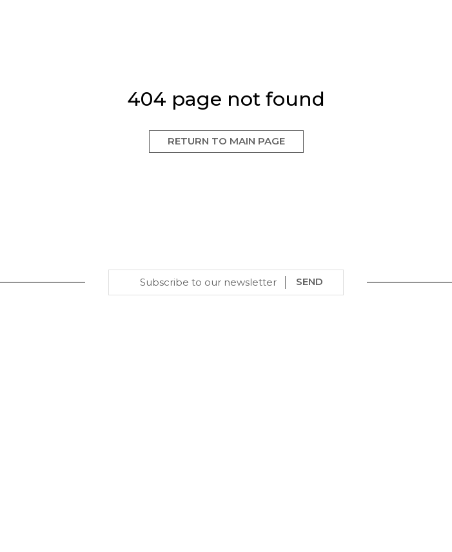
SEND (309, 281)
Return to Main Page (226, 141)
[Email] (208, 282)
